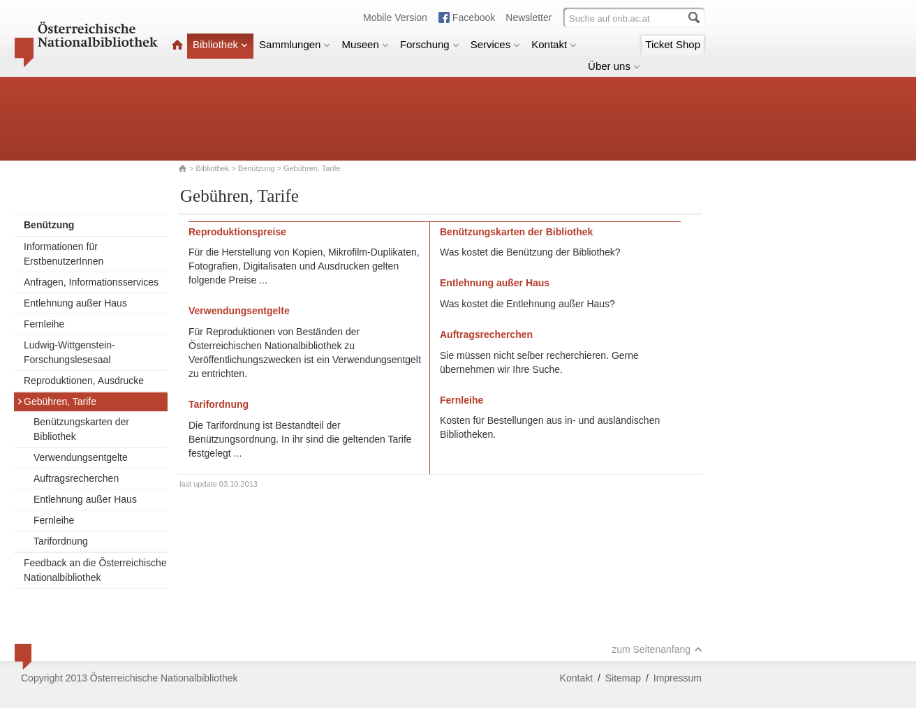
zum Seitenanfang (657, 649)
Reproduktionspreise (237, 231)
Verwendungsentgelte (81, 457)
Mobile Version (395, 17)
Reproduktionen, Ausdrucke (84, 380)
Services (496, 44)
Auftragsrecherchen (76, 478)
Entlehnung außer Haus (75, 303)
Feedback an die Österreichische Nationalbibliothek (95, 570)
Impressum (677, 678)
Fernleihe (44, 324)
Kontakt (554, 44)
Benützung (256, 168)
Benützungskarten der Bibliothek (81, 429)
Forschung (429, 44)
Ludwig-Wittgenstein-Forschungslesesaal (69, 352)
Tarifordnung (61, 541)
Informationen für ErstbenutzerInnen (63, 254)
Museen (364, 44)
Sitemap (623, 678)
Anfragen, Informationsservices (91, 282)
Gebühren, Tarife (56, 401)
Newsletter (528, 17)
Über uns (614, 66)
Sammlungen (294, 44)
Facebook (473, 17)
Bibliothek (220, 44)
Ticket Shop (672, 44)
